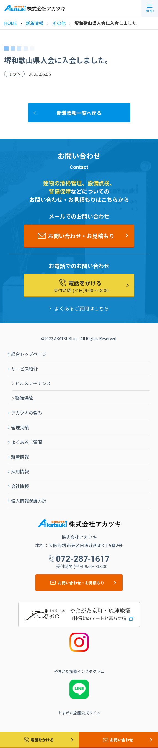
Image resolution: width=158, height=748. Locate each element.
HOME (10, 23)
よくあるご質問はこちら (81, 308)
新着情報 (34, 23)
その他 (59, 23)
